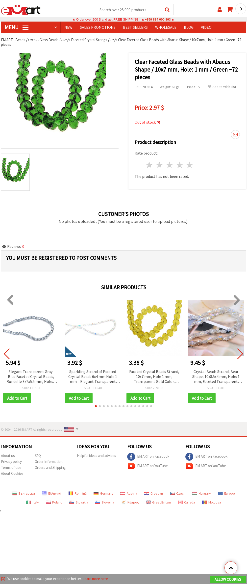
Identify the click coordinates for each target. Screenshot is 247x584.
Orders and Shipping (50, 468)
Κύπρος (130, 502)
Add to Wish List (222, 87)
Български (23, 493)
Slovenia (104, 503)
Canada (186, 502)
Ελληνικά (51, 493)
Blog (189, 27)
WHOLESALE (165, 27)
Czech (177, 494)
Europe (226, 493)
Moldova (211, 502)
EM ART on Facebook (148, 457)
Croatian (153, 494)
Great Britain (158, 502)
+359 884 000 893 (158, 20)
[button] (96, 407)
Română (77, 493)
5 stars (190, 165)
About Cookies (12, 474)
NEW (68, 27)
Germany (103, 494)
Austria (128, 494)
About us (8, 456)
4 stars (180, 165)
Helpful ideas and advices (96, 456)
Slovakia (78, 503)
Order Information (49, 462)
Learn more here (95, 578)
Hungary (201, 494)
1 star (150, 165)
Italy (32, 503)
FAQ (38, 456)
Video (206, 27)
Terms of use (11, 468)
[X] (3, 578)
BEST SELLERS (135, 27)
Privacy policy (11, 462)
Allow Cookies (228, 579)
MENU (16, 27)
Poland (54, 503)
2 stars (160, 165)
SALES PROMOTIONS (98, 27)
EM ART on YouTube (147, 467)
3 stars (170, 165)
